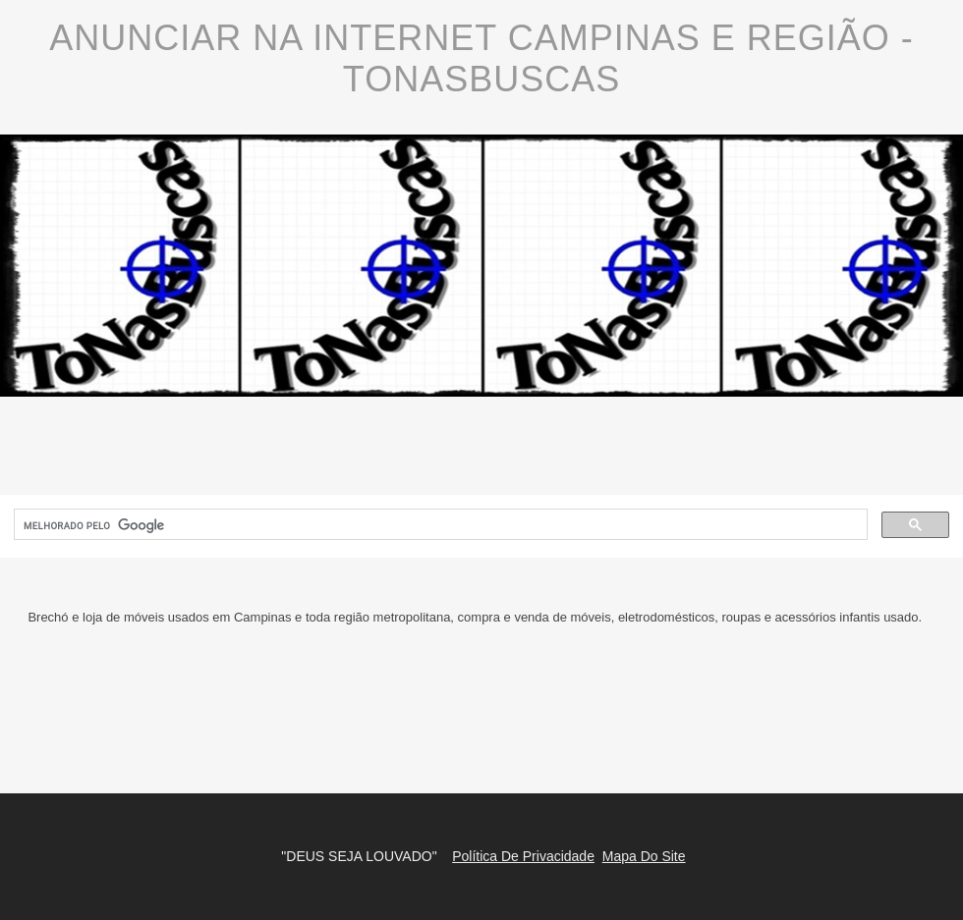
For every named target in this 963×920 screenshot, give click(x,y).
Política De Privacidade (523, 856)
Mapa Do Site (644, 856)
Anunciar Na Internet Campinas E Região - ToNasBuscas (481, 58)
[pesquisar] (439, 525)
